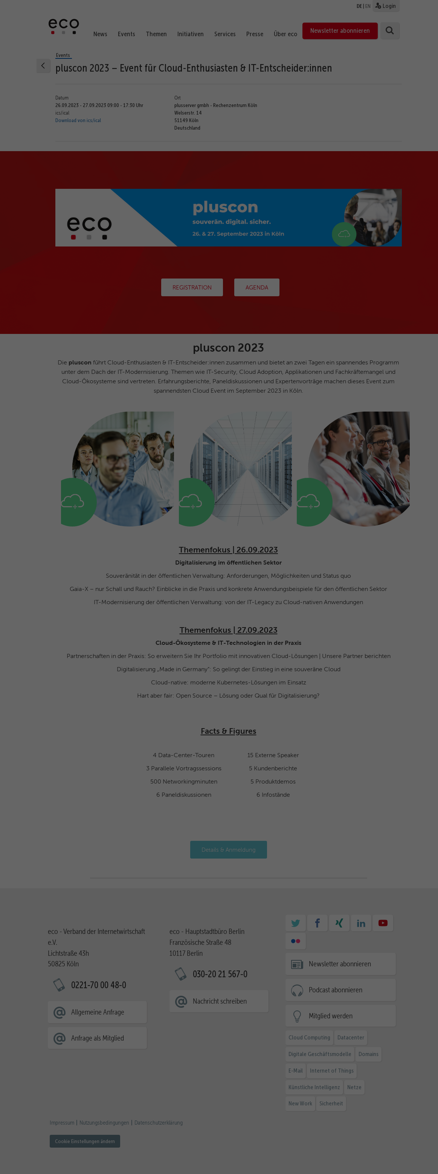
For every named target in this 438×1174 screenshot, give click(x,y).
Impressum (417, 1161)
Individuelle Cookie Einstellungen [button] (383, 1151)
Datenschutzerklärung (296, 1131)
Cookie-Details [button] (353, 1161)
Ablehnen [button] (383, 1135)
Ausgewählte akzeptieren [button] (383, 1113)
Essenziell (87, 1139)
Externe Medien (283, 1139)
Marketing (215, 1139)
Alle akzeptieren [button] (383, 1090)
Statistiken (151, 1139)
